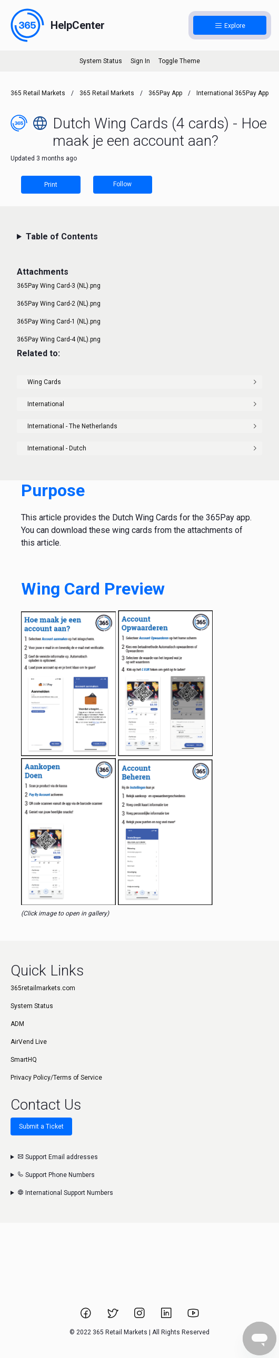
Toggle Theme (179, 61)
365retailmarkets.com (43, 988)
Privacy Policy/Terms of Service (56, 1077)
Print (50, 184)
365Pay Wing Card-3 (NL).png (59, 285)
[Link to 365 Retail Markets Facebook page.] (86, 1316)
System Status (100, 61)
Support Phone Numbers (56, 1175)
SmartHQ (24, 1059)
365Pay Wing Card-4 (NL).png (59, 339)
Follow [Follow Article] (122, 184)
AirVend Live (29, 1041)
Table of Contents (62, 237)
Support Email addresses (57, 1157)
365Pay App (165, 93)
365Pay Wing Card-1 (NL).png (59, 321)
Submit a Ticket (41, 1126)
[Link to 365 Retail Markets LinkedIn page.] (167, 1316)
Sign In (140, 61)
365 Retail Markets (38, 93)
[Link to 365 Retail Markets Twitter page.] (113, 1316)
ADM (17, 1024)
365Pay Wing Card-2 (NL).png (59, 303)
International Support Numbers (65, 1192)
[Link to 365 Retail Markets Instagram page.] (140, 1316)
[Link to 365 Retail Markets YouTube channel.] (193, 1316)
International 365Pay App (232, 93)
